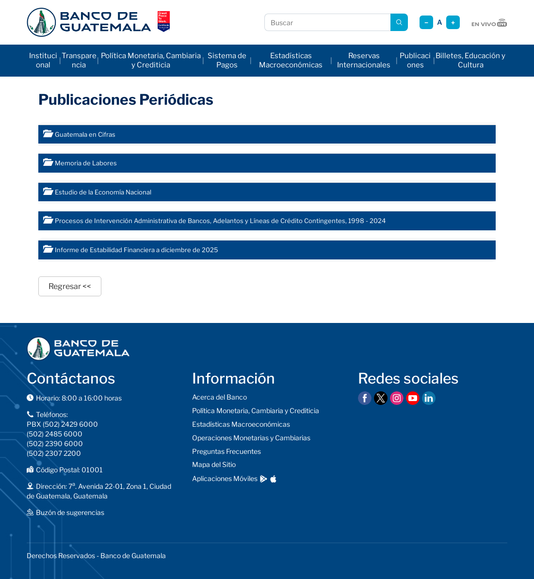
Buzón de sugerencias (70, 512)
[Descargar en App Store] (273, 478)
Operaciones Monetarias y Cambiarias (251, 438)
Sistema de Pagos (227, 60)
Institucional (43, 60)
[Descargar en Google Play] (263, 478)
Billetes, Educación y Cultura (470, 60)
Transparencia (79, 60)
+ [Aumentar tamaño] (453, 22)
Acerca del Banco (219, 397)
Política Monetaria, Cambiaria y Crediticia (151, 60)
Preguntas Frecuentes (226, 451)
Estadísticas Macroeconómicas (291, 60)
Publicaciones (415, 60)
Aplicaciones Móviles (225, 478)
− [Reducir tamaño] (426, 22)
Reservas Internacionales (363, 60)
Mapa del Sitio (214, 464)
